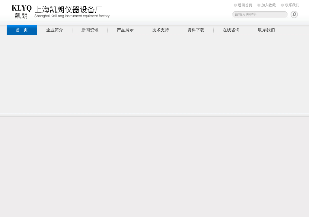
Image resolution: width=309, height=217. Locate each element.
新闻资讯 (89, 29)
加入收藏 (268, 5)
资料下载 (195, 29)
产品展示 (125, 29)
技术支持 (160, 29)
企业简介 (54, 29)
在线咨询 (231, 29)
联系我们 (292, 5)
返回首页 (245, 5)
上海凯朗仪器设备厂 (67, 11)
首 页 (22, 29)
